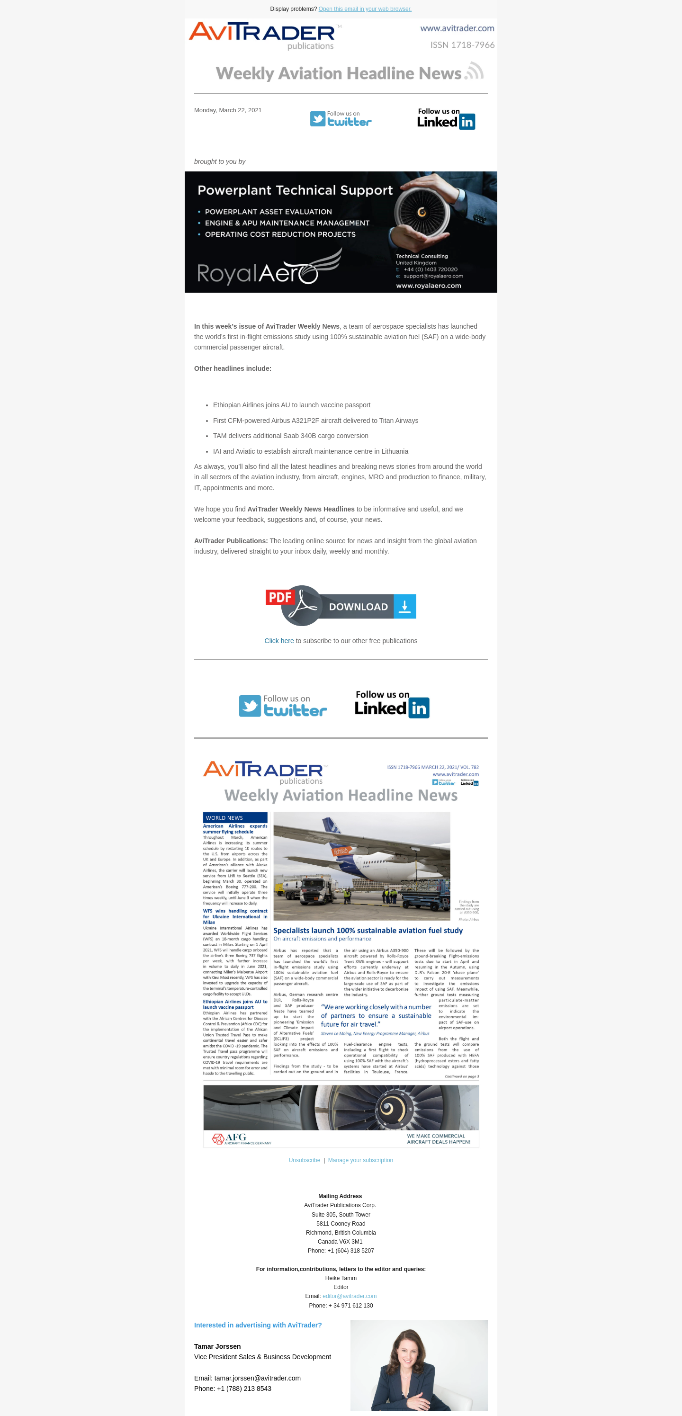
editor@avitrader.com (350, 1296)
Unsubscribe (305, 1160)
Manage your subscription (360, 1160)
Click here (279, 641)
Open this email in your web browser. (365, 9)
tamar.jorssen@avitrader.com (258, 1378)
